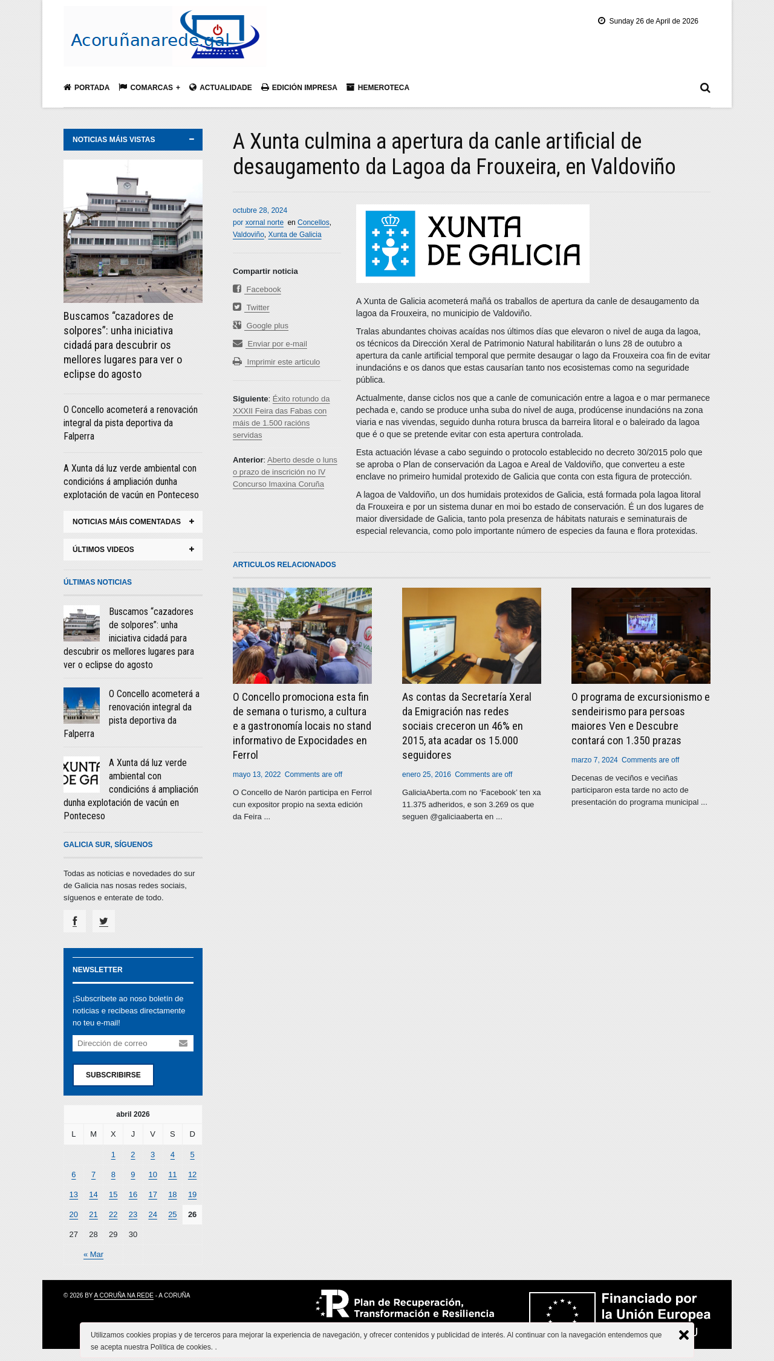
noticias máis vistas (114, 139)
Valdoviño (248, 234)
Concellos (314, 222)
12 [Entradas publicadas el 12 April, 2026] (192, 1174)
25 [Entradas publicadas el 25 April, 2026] (172, 1214)
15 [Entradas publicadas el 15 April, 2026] (113, 1194)
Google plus (260, 325)
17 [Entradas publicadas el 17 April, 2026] (152, 1194)
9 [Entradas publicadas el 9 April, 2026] (133, 1174)
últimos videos (103, 549)
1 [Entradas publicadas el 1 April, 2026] (113, 1154)
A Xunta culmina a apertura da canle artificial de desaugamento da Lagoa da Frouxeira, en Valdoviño (454, 154)
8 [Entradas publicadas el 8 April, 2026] (113, 1174)
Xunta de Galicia (295, 234)
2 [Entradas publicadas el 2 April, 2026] (133, 1154)
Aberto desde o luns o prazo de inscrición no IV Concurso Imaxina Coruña (285, 472)
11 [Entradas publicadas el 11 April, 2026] (172, 1174)
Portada (86, 87)
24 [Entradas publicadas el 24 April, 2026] (152, 1214)
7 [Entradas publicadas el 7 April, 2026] (93, 1174)
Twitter (251, 307)
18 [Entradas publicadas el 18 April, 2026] (172, 1194)
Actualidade (220, 87)
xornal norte (265, 222)
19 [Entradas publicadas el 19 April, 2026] (192, 1194)
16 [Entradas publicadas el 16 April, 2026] (133, 1194)
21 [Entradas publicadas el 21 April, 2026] (93, 1214)
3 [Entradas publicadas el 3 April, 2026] (153, 1154)
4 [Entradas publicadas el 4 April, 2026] (173, 1154)
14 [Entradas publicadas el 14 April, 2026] (93, 1194)
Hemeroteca (377, 87)
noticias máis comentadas (127, 522)
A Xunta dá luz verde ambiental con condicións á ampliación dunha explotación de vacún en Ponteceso (131, 482)
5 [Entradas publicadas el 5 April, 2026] (192, 1154)
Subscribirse (113, 1075)
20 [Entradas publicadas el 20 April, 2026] (74, 1214)
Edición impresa (299, 87)
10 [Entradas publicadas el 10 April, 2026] (152, 1174)
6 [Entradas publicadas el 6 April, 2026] (73, 1174)
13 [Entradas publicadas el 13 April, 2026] (74, 1194)
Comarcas (146, 87)
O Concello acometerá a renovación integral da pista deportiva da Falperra (130, 423)
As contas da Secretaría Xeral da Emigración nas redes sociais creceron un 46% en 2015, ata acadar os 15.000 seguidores (467, 725)
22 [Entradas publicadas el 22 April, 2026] (113, 1214)
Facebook (257, 289)
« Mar (93, 1254)
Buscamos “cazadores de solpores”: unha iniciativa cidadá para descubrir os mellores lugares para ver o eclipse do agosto (122, 345)
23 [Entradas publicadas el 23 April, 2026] (133, 1214)
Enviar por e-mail (270, 343)
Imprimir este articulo (276, 361)
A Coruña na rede (124, 1295)
